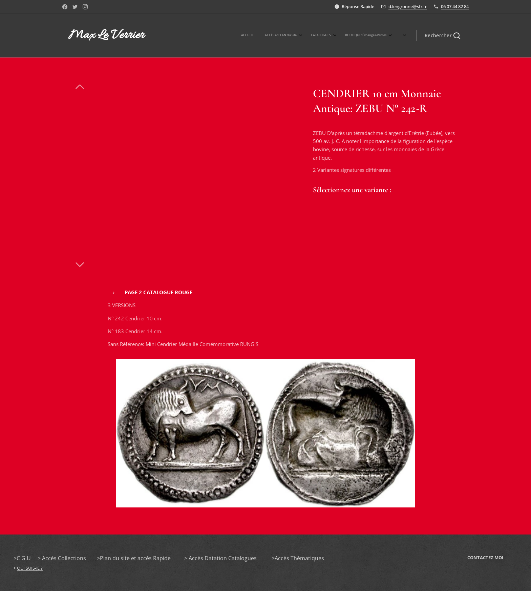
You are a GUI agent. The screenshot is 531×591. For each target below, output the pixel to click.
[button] (442, 35)
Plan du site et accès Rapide (135, 558)
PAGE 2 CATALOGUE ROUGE (158, 292)
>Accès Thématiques (301, 558)
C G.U (24, 558)
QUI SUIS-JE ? (30, 568)
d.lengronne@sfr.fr (407, 6)
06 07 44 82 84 (455, 6)
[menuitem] (291, 35)
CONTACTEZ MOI (485, 557)
